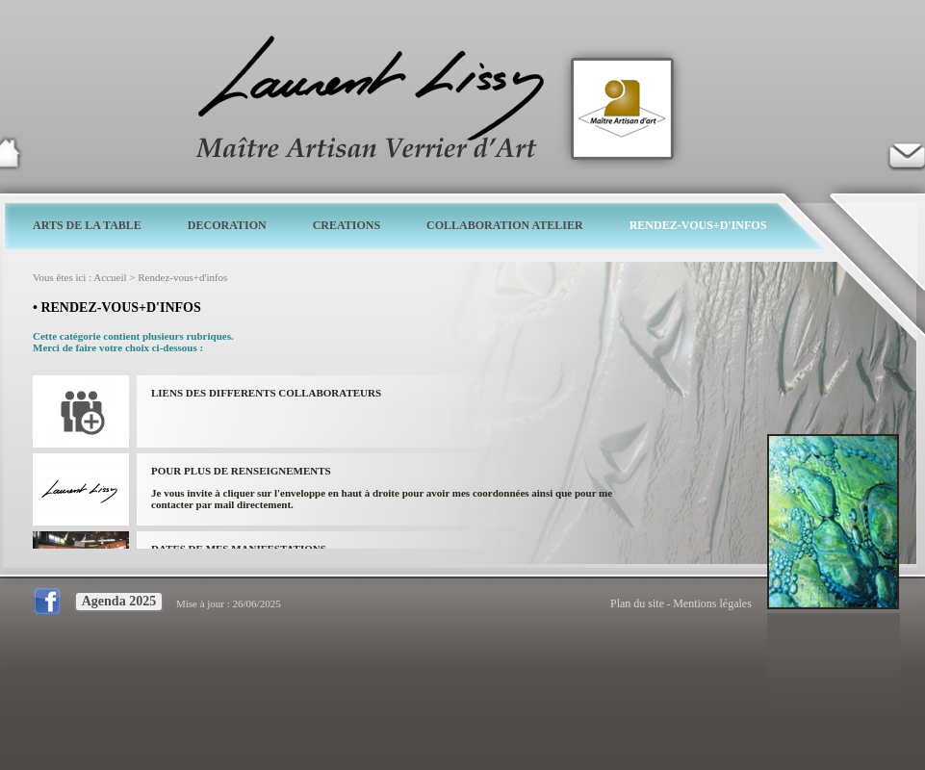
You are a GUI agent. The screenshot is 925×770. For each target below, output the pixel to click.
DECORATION (227, 225)
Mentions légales (712, 603)
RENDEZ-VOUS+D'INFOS (698, 225)
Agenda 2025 (119, 601)
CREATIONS (346, 225)
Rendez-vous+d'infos (182, 277)
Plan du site (637, 603)
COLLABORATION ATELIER (504, 225)
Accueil (109, 277)
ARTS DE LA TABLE (87, 225)
